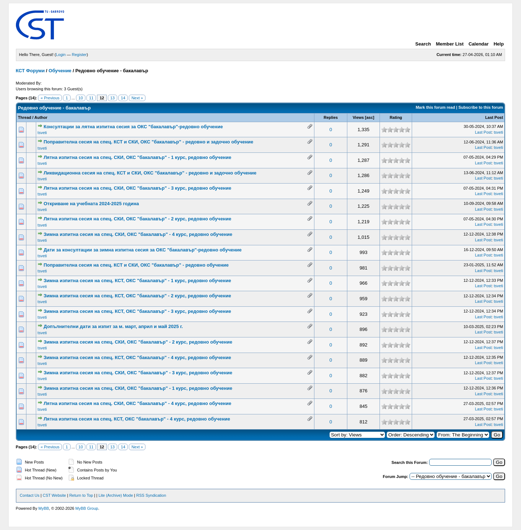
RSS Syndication (151, 495)
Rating (396, 117)
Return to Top (81, 495)
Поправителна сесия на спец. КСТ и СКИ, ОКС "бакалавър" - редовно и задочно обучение (148, 142)
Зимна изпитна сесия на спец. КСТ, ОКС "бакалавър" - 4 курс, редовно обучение (137, 357)
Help (499, 44)
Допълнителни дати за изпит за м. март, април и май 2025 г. (113, 326)
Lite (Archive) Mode (115, 495)
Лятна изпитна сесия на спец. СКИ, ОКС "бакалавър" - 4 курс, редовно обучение (137, 403)
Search (423, 44)
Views (358, 117)
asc (369, 117)
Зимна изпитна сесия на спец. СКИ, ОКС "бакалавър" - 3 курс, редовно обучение (137, 372)
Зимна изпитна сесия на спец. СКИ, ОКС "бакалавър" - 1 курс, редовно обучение (137, 388)
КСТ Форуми (30, 70)
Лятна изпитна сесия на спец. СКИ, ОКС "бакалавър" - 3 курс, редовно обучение (137, 188)
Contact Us (29, 495)
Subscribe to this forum (480, 107)
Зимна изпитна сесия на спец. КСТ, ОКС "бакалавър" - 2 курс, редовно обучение (137, 295)
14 (123, 98)
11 (91, 98)
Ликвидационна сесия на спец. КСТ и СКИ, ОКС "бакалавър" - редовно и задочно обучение (149, 173)
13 (112, 98)
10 (81, 98)
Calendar (479, 44)
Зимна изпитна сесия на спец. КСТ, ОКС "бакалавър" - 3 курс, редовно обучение (137, 311)
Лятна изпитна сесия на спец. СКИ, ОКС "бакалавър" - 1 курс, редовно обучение (137, 157)
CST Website (54, 495)
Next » (137, 98)
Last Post (494, 117)
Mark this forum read (435, 107)
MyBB (43, 508)
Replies (331, 117)
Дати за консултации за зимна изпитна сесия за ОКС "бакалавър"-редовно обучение (142, 250)
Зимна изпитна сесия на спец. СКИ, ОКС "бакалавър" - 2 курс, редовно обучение (137, 342)
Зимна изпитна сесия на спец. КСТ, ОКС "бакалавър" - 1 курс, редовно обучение (137, 280)
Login (61, 54)
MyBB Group (86, 508)
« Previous (50, 98)
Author (40, 117)
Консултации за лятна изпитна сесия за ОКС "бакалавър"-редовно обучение (133, 126)
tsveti (42, 132)
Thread (24, 117)
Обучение (59, 70)
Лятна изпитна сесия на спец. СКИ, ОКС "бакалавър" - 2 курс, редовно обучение (137, 218)
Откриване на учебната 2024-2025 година (91, 203)
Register (79, 54)
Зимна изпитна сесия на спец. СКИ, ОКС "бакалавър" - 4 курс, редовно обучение (137, 234)
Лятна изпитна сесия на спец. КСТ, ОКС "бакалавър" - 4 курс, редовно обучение (136, 419)
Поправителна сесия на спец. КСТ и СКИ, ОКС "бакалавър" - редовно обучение (136, 265)
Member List (450, 44)
